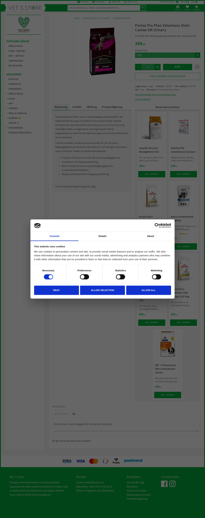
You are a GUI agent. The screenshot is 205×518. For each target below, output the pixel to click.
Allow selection (102, 290)
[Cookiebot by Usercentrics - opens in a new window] (157, 225)
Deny (56, 290)
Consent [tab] (54, 236)
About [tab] (150, 236)
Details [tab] (102, 236)
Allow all (149, 290)
